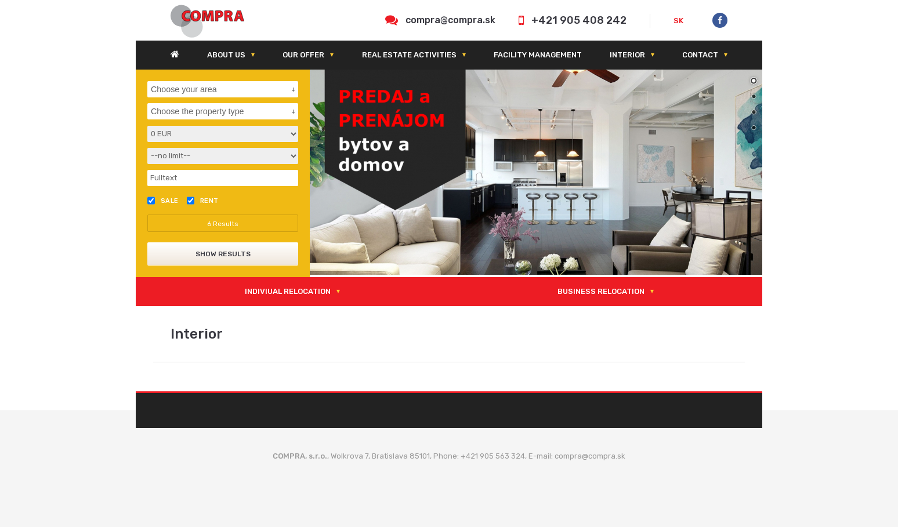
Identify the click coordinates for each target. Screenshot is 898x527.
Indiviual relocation (288, 291)
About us (226, 54)
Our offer (303, 54)
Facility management (538, 54)
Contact (700, 54)
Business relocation (600, 291)
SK (678, 20)
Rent (203, 200)
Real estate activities (409, 54)
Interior (627, 54)
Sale (163, 200)
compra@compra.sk (450, 20)
